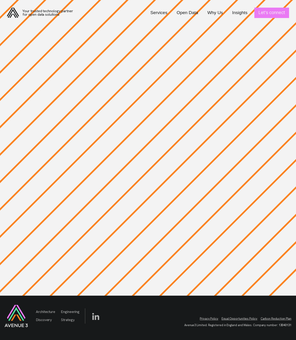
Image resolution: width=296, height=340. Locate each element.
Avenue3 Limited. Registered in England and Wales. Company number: (237, 325)
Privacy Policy (209, 319)
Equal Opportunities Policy (239, 319)
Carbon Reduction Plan (276, 319)
